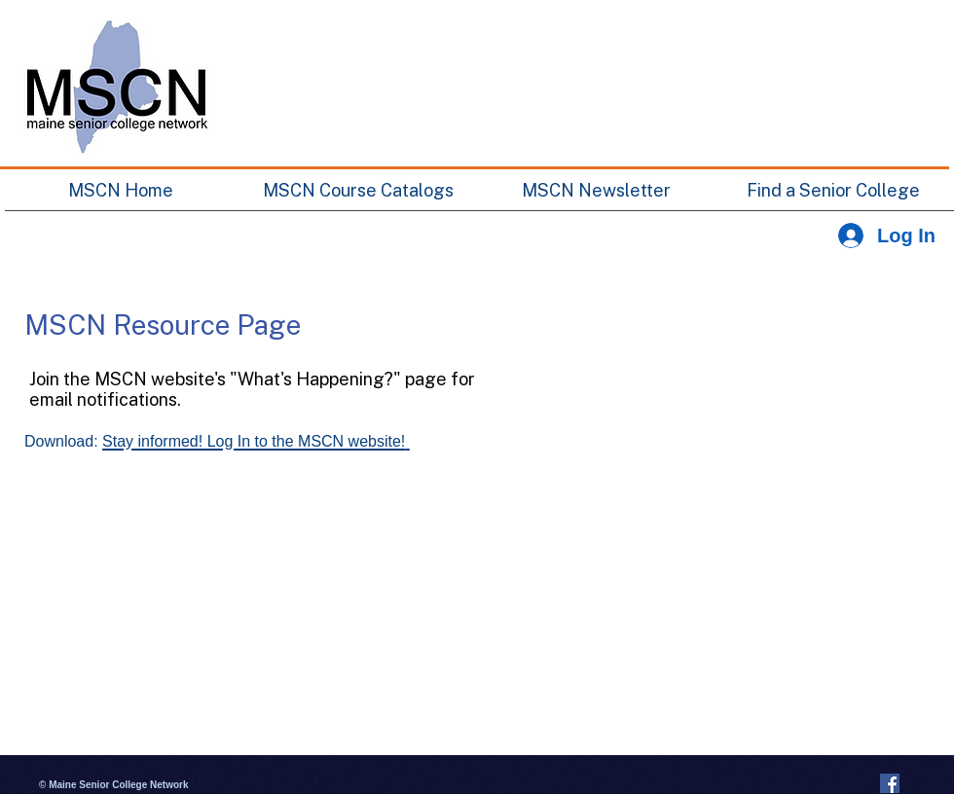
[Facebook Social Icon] (889, 783)
